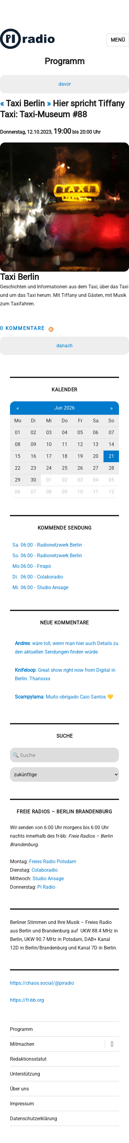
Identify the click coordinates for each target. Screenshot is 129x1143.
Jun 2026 (64, 408)
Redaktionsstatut (28, 1059)
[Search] (64, 755)
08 (17, 444)
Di (33, 421)
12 (80, 444)
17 (49, 456)
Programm (21, 1029)
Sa (96, 421)
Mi (49, 421)
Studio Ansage (48, 878)
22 (17, 468)
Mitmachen (22, 1044)
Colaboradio (45, 870)
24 (49, 468)
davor (65, 84)
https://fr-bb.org (27, 1000)
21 (111, 456)
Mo (17, 421)
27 (95, 468)
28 (111, 468)
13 (95, 444)
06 (95, 432)
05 (80, 432)
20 (95, 456)
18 (64, 456)
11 (64, 444)
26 (80, 468)
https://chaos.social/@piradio (42, 983)
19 (80, 456)
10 (49, 444)
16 (33, 456)
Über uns (19, 1089)
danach (64, 345)
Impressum (22, 1104)
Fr (80, 421)
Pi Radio (46, 887)
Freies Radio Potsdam (52, 861)
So (111, 421)
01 (17, 432)
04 (64, 432)
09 (33, 444)
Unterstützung (25, 1074)
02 (33, 432)
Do (65, 421)
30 (33, 480)
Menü (118, 40)
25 (64, 468)
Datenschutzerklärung (33, 1118)
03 (49, 432)
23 (33, 468)
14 (111, 444)
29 (17, 480)
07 (111, 432)
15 (17, 456)
